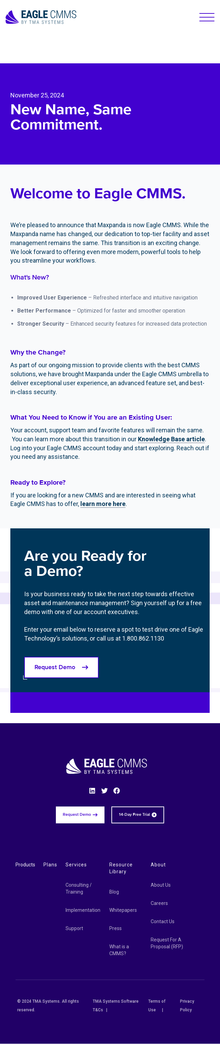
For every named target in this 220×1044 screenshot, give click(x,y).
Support (74, 928)
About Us (161, 885)
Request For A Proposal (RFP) (167, 943)
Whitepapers (123, 910)
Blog (114, 892)
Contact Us (162, 921)
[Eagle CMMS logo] (41, 17)
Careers (159, 903)
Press (115, 928)
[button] (206, 17)
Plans (50, 864)
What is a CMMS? (119, 950)
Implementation (83, 910)
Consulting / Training (79, 888)
